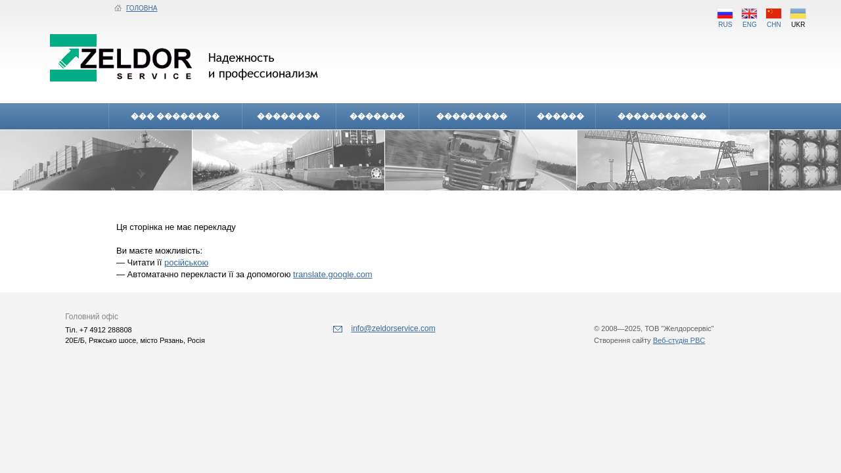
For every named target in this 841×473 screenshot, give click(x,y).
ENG (749, 20)
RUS (725, 20)
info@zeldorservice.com (383, 328)
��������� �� (662, 116)
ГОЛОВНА (135, 8)
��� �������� (175, 116)
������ (560, 116)
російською (186, 262)
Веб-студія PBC (679, 340)
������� (377, 116)
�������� (288, 116)
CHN (773, 20)
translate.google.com (333, 274)
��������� (471, 116)
